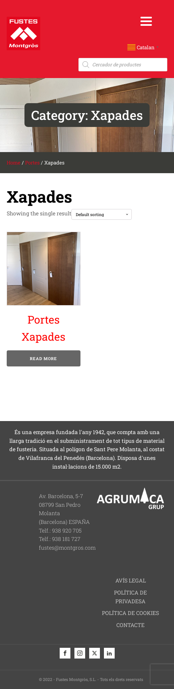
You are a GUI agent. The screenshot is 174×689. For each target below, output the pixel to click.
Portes (32, 162)
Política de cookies (130, 612)
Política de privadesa (130, 597)
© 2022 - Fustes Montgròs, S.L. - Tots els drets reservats (91, 679)
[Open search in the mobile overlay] (122, 64)
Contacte (130, 624)
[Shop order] (101, 214)
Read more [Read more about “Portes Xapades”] (43, 358)
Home (13, 162)
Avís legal (130, 580)
